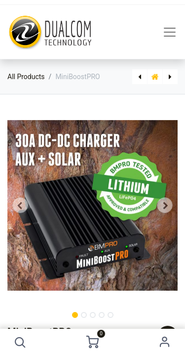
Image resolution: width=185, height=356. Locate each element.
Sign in (164, 342)
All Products (26, 77)
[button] (20, 342)
